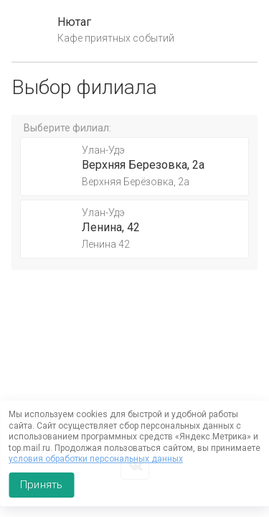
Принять (41, 484)
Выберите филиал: (67, 128)
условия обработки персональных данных (96, 459)
